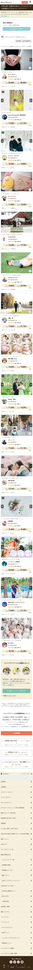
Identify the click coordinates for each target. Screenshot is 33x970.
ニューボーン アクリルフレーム (17, 938)
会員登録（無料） (16, 906)
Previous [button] (2, 60)
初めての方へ (17, 896)
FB (11, 962)
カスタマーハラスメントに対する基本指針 (16, 808)
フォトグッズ (16, 917)
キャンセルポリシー (16, 802)
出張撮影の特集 (17, 865)
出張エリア (16, 844)
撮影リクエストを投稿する (16, 691)
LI (22, 962)
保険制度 (16, 823)
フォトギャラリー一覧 (17, 860)
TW (14, 962)
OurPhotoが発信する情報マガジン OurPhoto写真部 (16, 834)
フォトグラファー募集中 (16, 948)
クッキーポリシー (16, 797)
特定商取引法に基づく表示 (16, 818)
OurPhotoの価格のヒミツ (17, 891)
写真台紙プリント (17, 943)
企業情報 (16, 787)
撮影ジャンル (16, 839)
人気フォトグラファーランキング (17, 880)
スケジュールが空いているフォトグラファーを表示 (17, 46)
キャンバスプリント (17, 927)
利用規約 (16, 781)
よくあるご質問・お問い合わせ (16, 828)
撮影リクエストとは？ (10, 695)
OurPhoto (16, 959)
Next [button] (31, 60)
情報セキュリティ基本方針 (16, 813)
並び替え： (23, 41)
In (18, 962)
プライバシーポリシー (16, 792)
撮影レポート (17, 875)
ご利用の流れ (17, 901)
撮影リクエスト (16, 912)
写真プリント (17, 932)
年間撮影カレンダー (17, 870)
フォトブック (17, 922)
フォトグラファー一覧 (16, 849)
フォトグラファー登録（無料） (16, 953)
